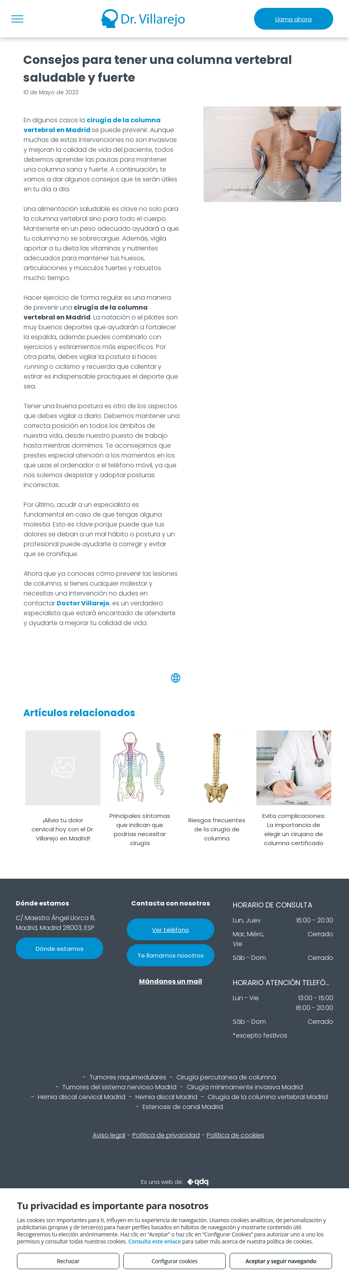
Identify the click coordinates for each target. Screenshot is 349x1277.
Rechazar (68, 1261)
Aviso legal (109, 1135)
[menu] (17, 19)
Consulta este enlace (154, 1241)
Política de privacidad (166, 1135)
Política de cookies (235, 1135)
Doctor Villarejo (83, 603)
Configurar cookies (175, 1261)
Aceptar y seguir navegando (280, 1261)
